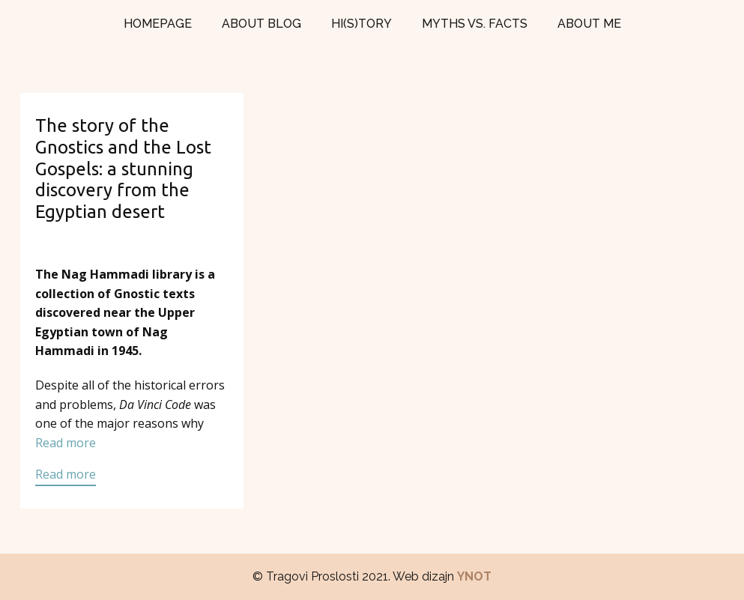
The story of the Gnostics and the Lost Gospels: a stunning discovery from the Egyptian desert (123, 168)
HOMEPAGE (158, 23)
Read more (65, 442)
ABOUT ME (589, 23)
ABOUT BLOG (261, 23)
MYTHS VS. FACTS (474, 23)
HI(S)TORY (361, 23)
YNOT (474, 576)
